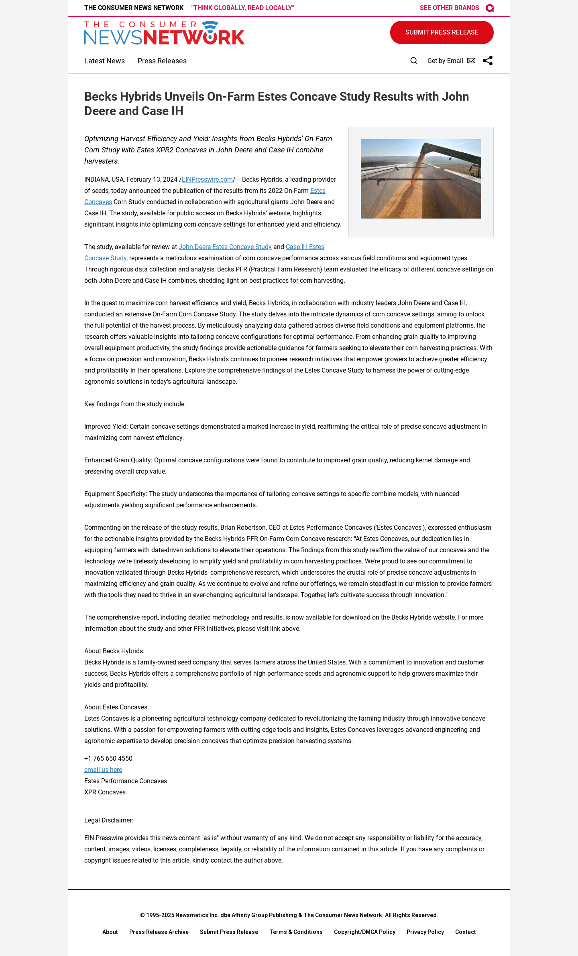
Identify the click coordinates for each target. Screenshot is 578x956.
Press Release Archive (159, 932)
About (110, 932)
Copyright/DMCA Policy (364, 932)
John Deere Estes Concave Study (225, 247)
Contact (465, 932)
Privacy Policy (425, 932)
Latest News (104, 61)
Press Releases (162, 61)
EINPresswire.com (207, 179)
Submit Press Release (229, 932)
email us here (103, 770)
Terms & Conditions (296, 932)
